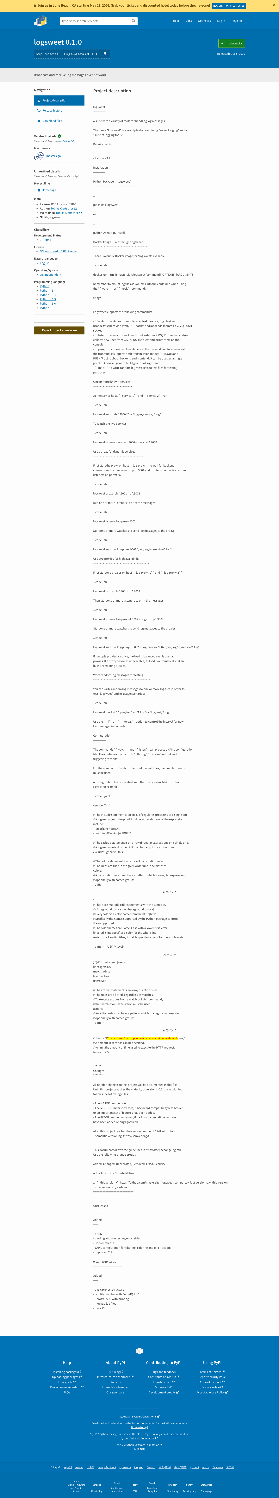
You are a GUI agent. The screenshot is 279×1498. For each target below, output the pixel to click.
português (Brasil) (107, 1467)
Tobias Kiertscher (62, 208)
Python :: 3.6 (48, 303)
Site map (139, 1449)
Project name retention (65, 1387)
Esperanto (218, 1467)
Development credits (162, 1392)
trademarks (175, 1434)
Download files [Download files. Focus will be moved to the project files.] (49, 121)
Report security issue (212, 1377)
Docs (188, 21)
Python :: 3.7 (48, 308)
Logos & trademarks (115, 1387)
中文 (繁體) (180, 1467)
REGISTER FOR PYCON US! (227, 6)
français (79, 1467)
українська (125, 1467)
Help (176, 21)
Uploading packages (65, 1377)
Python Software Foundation (138, 1438)
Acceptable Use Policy (210, 1392)
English (44, 263)
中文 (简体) (165, 1467)
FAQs (67, 1392)
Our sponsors (115, 1392)
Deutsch (151, 1467)
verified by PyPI (67, 141)
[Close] (274, 5)
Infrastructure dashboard (113, 1377)
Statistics (115, 1382)
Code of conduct (210, 1382)
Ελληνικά (138, 1467)
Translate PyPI (162, 1382)
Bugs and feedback (164, 1372)
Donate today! (139, 1427)
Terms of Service (210, 1372)
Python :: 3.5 (48, 299)
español (68, 1467)
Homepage (46, 190)
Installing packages (65, 1372)
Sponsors (204, 21)
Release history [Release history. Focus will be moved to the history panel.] (49, 110)
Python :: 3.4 (48, 295)
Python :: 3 (46, 290)
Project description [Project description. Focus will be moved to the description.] (52, 100)
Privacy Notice (211, 1387)
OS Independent (50, 275)
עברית (205, 1467)
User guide (65, 1382)
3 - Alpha (45, 240)
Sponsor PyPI (163, 1387)
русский (194, 1467)
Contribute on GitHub (162, 1377)
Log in (221, 21)
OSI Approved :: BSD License (58, 251)
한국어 (230, 1467)
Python (44, 286)
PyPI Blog (114, 1372)
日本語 (90, 1467)
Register (237, 21)
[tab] (59, 100)
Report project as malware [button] (59, 330)
